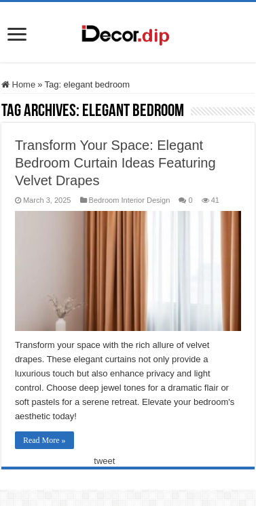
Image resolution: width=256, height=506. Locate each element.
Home (18, 84)
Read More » (44, 440)
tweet (104, 461)
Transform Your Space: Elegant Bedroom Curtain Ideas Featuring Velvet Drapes (115, 163)
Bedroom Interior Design (129, 200)
